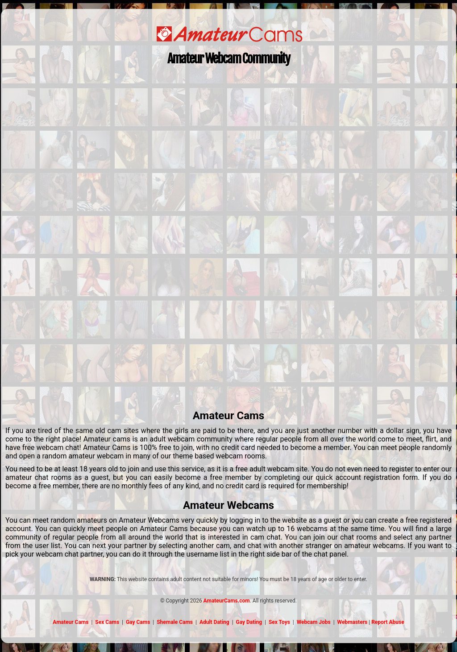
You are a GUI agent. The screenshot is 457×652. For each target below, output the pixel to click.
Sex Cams (107, 622)
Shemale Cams (175, 622)
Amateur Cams (70, 622)
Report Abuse (387, 622)
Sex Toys (279, 622)
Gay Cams (138, 622)
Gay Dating (249, 622)
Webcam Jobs (314, 622)
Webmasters (352, 622)
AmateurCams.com (227, 601)
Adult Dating (214, 622)
